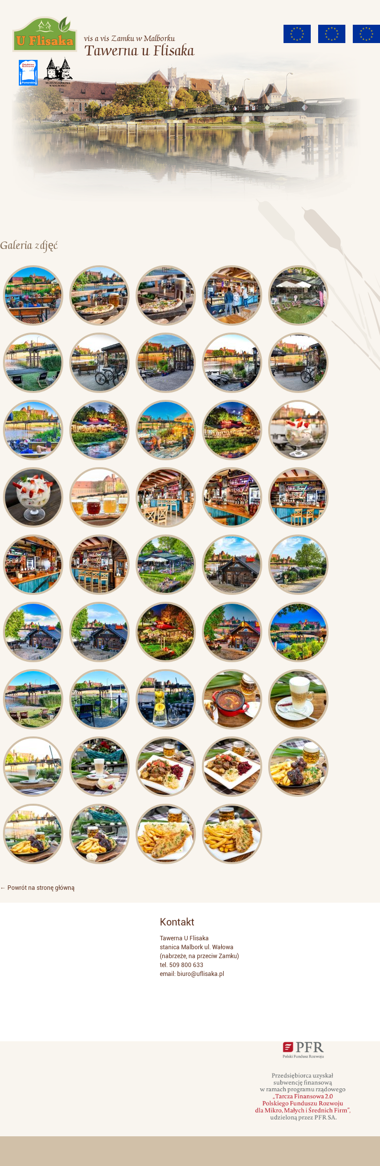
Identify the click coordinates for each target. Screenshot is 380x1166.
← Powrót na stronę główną (37, 888)
